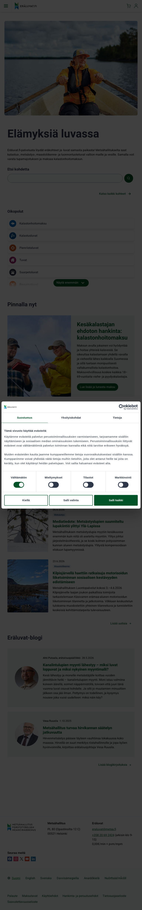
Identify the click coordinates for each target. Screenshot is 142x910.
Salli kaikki (116, 500)
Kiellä (26, 500)
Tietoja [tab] (117, 417)
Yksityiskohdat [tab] (71, 417)
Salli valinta (71, 500)
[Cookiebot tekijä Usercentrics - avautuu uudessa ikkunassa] (121, 407)
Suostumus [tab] (24, 417)
